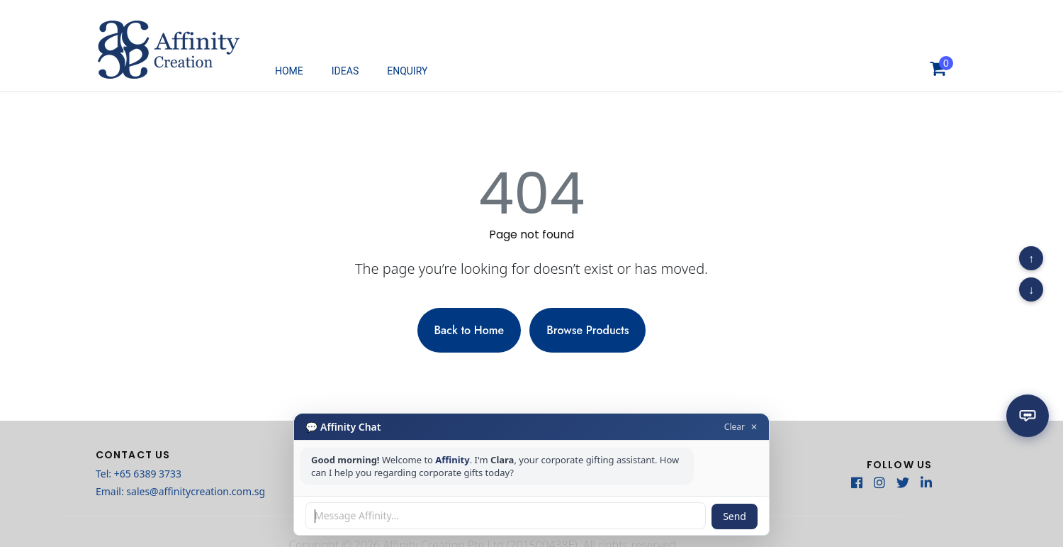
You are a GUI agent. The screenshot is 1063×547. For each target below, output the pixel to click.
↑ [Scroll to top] (1031, 258)
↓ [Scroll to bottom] (1031, 289)
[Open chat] (1027, 413)
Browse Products (587, 330)
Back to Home (469, 330)
